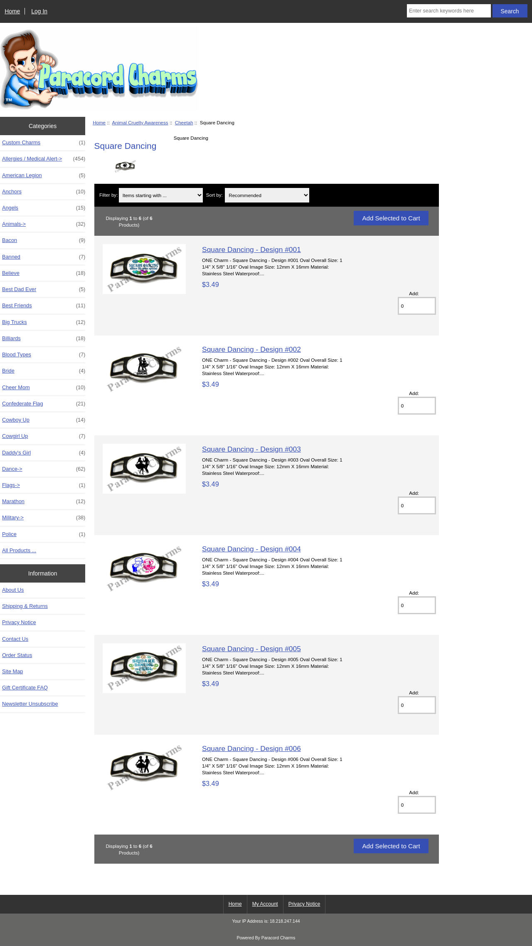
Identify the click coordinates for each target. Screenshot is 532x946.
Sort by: (214, 195)
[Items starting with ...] (161, 195)
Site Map (12, 671)
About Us (13, 590)
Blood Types (43, 354)
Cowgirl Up (43, 436)
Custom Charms (43, 142)
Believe (43, 273)
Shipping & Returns (25, 606)
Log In (39, 11)
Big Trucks (43, 322)
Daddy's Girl (43, 453)
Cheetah (184, 122)
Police (43, 534)
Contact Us (15, 639)
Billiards (43, 338)
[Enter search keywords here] (449, 10)
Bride (43, 371)
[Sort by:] (267, 195)
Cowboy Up (43, 420)
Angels (43, 208)
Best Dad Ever (43, 289)
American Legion (43, 175)
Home (12, 11)
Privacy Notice (19, 622)
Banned (43, 257)
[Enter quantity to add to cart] (417, 306)
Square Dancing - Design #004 (251, 549)
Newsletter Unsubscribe (30, 704)
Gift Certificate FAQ (25, 687)
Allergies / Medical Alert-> (43, 159)
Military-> (43, 517)
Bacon (43, 240)
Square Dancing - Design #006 (251, 748)
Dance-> (43, 469)
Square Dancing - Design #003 (251, 449)
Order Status (17, 655)
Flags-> (43, 485)
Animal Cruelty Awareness (140, 122)
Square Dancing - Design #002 (251, 349)
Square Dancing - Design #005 (251, 649)
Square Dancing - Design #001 (251, 249)
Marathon (43, 501)
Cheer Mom (43, 387)
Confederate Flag (43, 403)
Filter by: (108, 195)
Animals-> (43, 224)
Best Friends (43, 305)
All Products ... (19, 550)
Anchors (43, 191)
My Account (265, 904)
